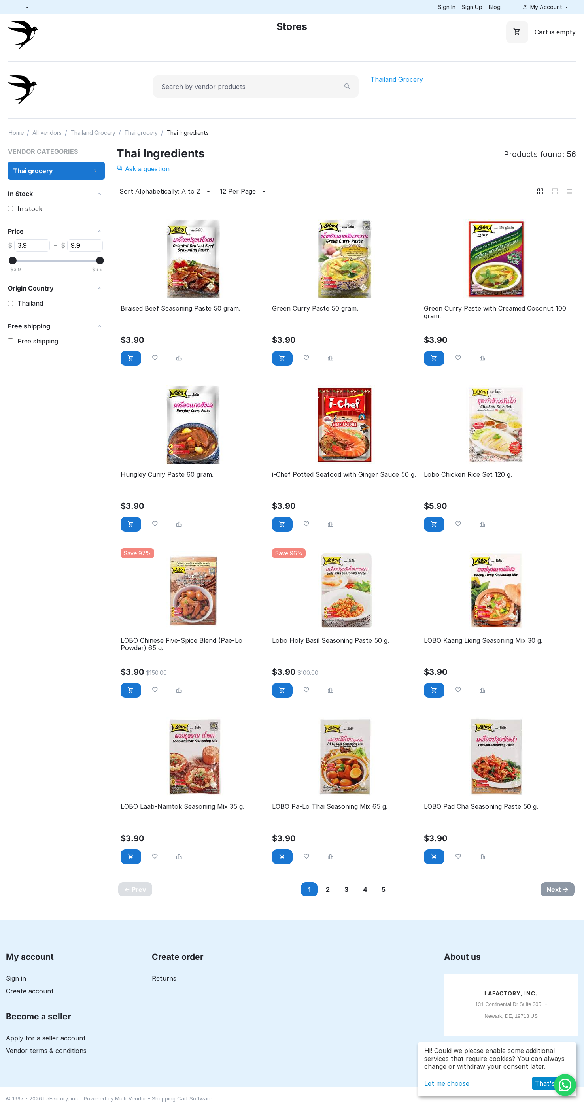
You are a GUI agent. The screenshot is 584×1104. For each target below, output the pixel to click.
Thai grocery (141, 132)
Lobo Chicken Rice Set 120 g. (468, 474)
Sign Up (472, 7)
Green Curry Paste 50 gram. (315, 308)
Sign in (16, 978)
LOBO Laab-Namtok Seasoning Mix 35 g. (182, 806)
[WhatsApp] (565, 1085)
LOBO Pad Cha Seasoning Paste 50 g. (481, 806)
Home (16, 132)
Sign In (446, 7)
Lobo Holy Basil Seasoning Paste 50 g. (330, 640)
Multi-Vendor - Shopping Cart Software (163, 1098)
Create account (30, 991)
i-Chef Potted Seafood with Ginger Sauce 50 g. (344, 474)
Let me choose (446, 1083)
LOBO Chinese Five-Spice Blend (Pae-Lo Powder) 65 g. (181, 644)
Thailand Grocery (396, 79)
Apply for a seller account (46, 1038)
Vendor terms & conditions (46, 1051)
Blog (495, 7)
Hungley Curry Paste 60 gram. (167, 474)
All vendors (47, 132)
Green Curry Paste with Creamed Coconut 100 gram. (495, 312)
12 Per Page (244, 191)
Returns (164, 978)
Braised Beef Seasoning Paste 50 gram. (180, 308)
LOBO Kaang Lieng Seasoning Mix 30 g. (483, 640)
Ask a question (143, 169)
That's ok (549, 1083)
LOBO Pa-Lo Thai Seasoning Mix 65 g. (329, 806)
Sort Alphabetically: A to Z (165, 191)
